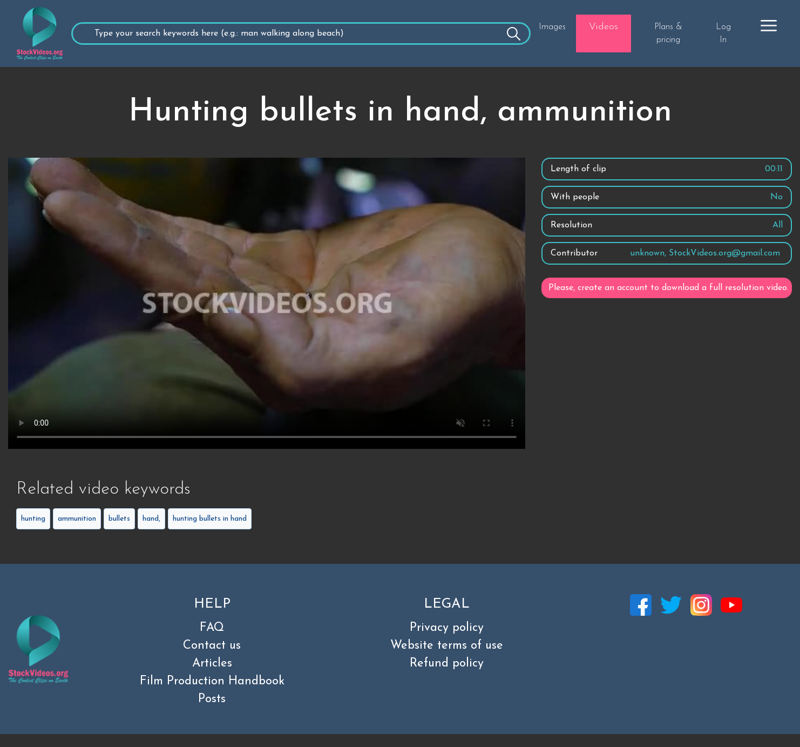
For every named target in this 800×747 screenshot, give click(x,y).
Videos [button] (603, 27)
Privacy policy (447, 628)
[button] (768, 25)
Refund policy (447, 663)
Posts (212, 699)
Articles (212, 663)
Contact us (212, 646)
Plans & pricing (668, 33)
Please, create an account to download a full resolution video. (668, 288)
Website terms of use (446, 646)
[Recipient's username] (301, 33)
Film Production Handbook (212, 681)
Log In (723, 33)
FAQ (212, 628)
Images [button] (552, 27)
